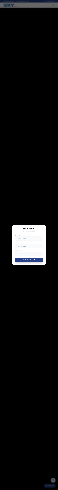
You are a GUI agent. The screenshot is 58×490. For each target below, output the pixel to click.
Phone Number (18, 243)
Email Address (18, 250)
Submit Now (29, 260)
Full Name (17, 235)
